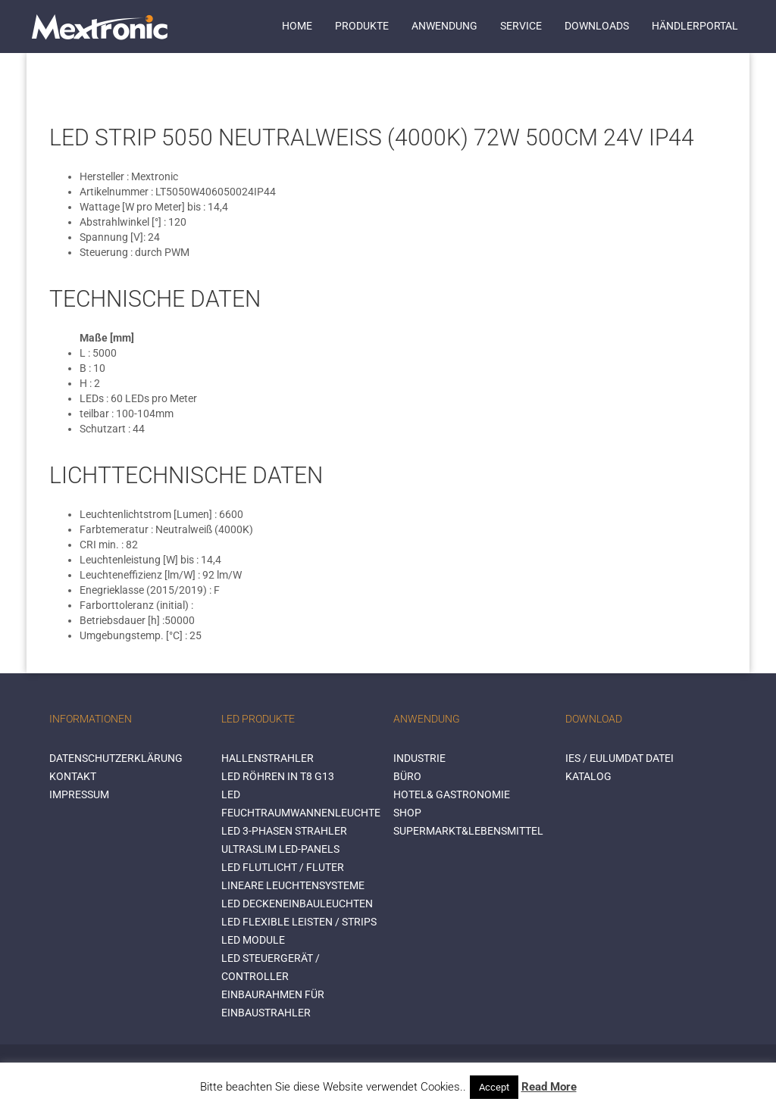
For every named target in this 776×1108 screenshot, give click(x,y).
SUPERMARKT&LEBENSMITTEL (468, 831)
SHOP (407, 813)
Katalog (588, 776)
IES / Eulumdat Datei (619, 758)
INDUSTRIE (419, 758)
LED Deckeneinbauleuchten (297, 903)
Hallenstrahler (267, 758)
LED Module (253, 940)
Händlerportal (695, 26)
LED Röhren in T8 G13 (277, 776)
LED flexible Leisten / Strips (299, 922)
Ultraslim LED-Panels (280, 849)
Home (297, 26)
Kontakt (72, 776)
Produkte (362, 26)
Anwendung (444, 26)
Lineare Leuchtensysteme (293, 885)
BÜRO (407, 776)
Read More (549, 1087)
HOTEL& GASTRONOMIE (451, 794)
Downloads (597, 26)
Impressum (79, 794)
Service (521, 26)
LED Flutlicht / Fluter (282, 867)
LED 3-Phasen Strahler (284, 831)
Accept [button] (494, 1087)
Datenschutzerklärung (116, 758)
